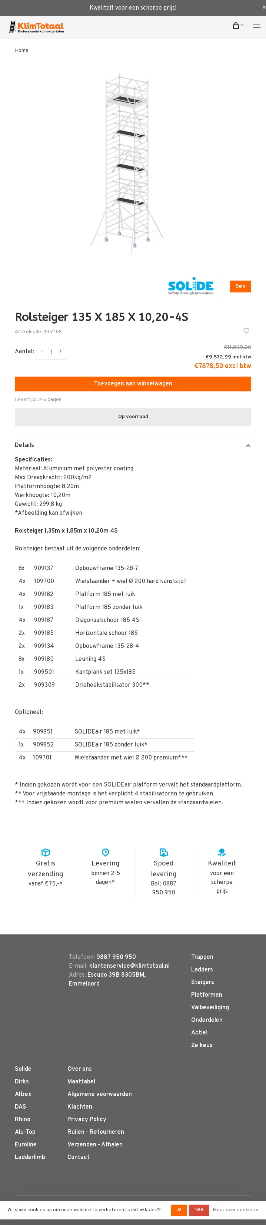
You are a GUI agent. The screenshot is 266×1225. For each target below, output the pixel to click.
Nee (199, 1210)
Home (22, 50)
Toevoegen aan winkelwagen (133, 384)
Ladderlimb (30, 1157)
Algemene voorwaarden (99, 1094)
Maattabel (81, 1082)
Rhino (22, 1119)
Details (24, 445)
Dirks (22, 1082)
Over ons (79, 1069)
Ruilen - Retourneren (95, 1132)
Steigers (202, 982)
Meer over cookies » (236, 1210)
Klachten (79, 1107)
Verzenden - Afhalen (95, 1145)
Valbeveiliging (210, 1008)
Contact (78, 1157)
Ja (179, 1210)
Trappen (202, 957)
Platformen (206, 995)
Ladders (202, 970)
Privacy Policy (86, 1119)
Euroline (26, 1145)
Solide (23, 1069)
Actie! (199, 1033)
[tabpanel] (133, 163)
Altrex (23, 1094)
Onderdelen (207, 1020)
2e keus (202, 1045)
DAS (20, 1107)
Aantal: (24, 351)
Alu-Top (25, 1132)
